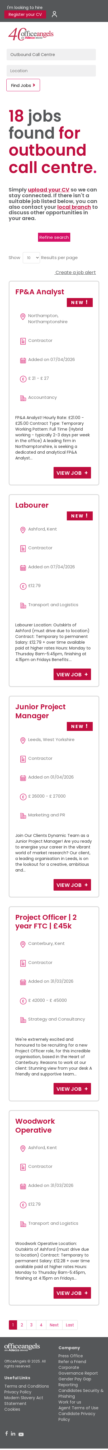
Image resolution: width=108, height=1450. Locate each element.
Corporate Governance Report (78, 1370)
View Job (69, 472)
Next (54, 1325)
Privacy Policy (17, 1392)
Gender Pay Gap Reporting (74, 1382)
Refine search (54, 237)
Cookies (12, 1409)
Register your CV (25, 14)
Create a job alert (75, 272)
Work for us (69, 1402)
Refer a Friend (72, 1362)
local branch (74, 207)
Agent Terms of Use (78, 1408)
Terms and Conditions (26, 1386)
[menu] (31, 257)
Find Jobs (21, 85)
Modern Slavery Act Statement (23, 1400)
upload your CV (48, 189)
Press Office (70, 1356)
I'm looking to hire (25, 7)
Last (70, 1325)
